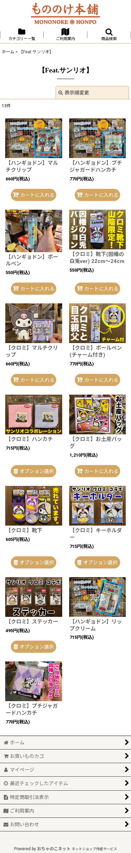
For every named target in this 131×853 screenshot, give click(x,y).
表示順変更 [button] (73, 92)
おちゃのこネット (54, 848)
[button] (109, 34)
